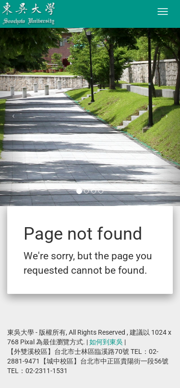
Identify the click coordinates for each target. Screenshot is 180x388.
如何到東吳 (106, 342)
